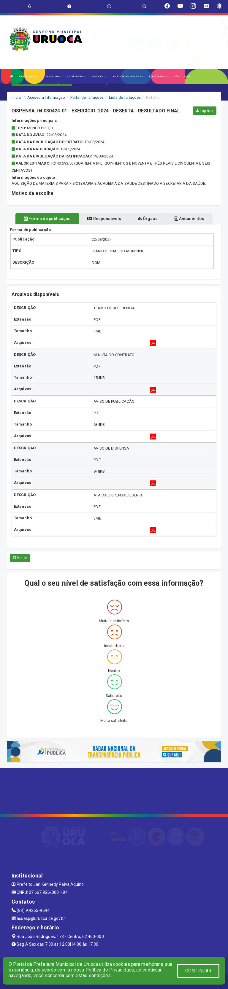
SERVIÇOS (98, 76)
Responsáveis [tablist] (104, 218)
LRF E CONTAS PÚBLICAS (127, 76)
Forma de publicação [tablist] (47, 218)
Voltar (20, 558)
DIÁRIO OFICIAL (182, 76)
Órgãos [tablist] (148, 218)
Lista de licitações (125, 97)
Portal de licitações (87, 97)
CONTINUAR (198, 971)
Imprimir (204, 111)
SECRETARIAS (76, 76)
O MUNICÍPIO (52, 76)
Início (16, 97)
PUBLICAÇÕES (158, 76)
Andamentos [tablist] (189, 218)
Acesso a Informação (46, 97)
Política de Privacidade (110, 970)
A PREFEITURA (28, 76)
